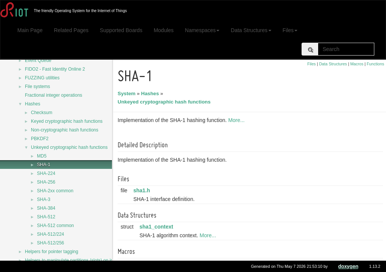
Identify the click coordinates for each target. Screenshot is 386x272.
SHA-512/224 (50, 234)
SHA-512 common (55, 225)
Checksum (41, 112)
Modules (164, 30)
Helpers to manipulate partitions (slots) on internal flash (80, 260)
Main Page (30, 30)
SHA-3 (43, 199)
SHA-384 (46, 208)
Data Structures (251, 30)
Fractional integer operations (53, 95)
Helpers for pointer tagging (51, 251)
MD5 (41, 156)
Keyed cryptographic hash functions (67, 121)
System (127, 93)
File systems (37, 86)
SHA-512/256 (50, 243)
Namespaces (202, 30)
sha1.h (143, 190)
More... (237, 120)
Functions (375, 64)
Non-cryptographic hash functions (64, 130)
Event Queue (38, 60)
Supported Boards (121, 30)
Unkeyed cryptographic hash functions (69, 147)
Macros (356, 64)
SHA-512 (46, 216)
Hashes (32, 104)
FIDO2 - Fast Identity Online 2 (55, 69)
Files (290, 30)
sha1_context (157, 227)
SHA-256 (46, 182)
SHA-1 (43, 164)
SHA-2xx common (55, 190)
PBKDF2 (40, 138)
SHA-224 (46, 173)
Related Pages (71, 30)
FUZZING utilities (42, 77)
